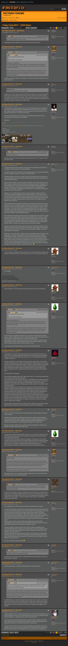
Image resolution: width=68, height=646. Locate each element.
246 (55, 260)
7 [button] (64, 28)
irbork (53, 255)
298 (55, 315)
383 (55, 116)
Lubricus (53, 310)
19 (54, 168)
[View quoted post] (14, 36)
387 (55, 507)
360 (55, 362)
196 (55, 272)
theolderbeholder (55, 562)
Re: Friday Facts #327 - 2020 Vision (13, 31)
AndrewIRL (54, 409)
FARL (16, 125)
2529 (55, 491)
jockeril (53, 111)
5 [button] (61, 28)
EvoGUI (19, 125)
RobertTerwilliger (55, 267)
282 (55, 35)
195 (55, 579)
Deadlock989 (6, 480)
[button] (51, 28)
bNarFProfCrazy (55, 574)
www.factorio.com (7, 15)
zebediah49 (12, 55)
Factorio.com (4, 2)
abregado (53, 30)
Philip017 (53, 357)
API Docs (30, 2)
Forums (12, 2)
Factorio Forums (13, 13)
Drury (53, 51)
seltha (53, 163)
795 (55, 56)
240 (55, 414)
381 (55, 622)
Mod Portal (24, 2)
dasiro (53, 83)
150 (55, 567)
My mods (4, 123)
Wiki (18, 2)
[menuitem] (12, 18)
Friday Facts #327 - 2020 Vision (16, 25)
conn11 (53, 502)
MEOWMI (6, 611)
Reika (9, 36)
